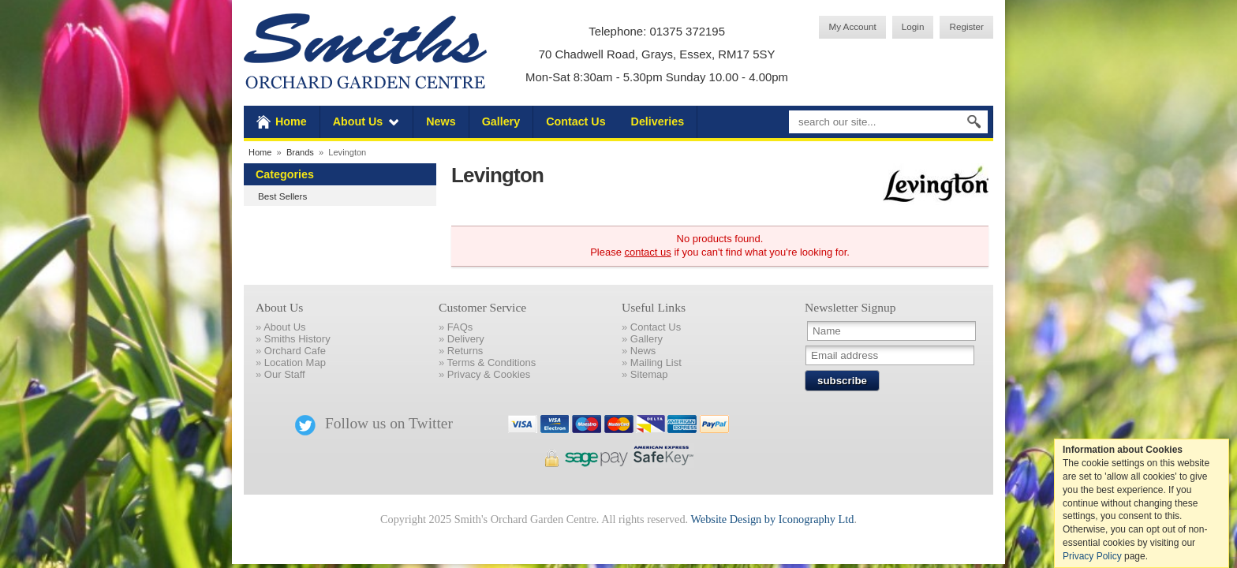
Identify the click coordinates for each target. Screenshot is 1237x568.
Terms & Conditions (491, 362)
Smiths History (297, 339)
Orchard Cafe (295, 351)
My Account (852, 26)
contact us (648, 252)
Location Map (295, 362)
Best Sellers (282, 196)
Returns (465, 351)
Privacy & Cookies (488, 374)
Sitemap (649, 374)
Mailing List (656, 362)
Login (913, 26)
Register (966, 26)
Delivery (465, 339)
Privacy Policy (1092, 556)
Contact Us (575, 121)
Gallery (501, 121)
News (440, 121)
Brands (300, 152)
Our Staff (284, 374)
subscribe (842, 381)
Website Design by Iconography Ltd (772, 519)
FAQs (460, 327)
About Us (358, 121)
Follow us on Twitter (374, 423)
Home (291, 121)
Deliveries (658, 121)
